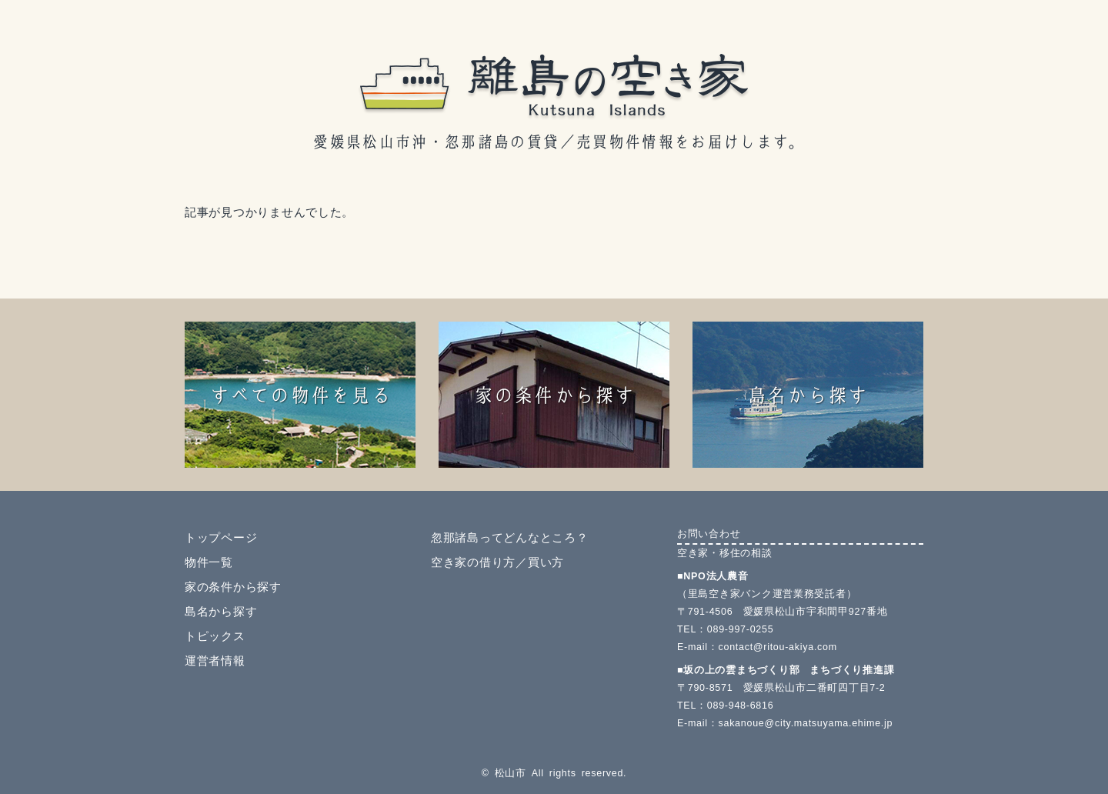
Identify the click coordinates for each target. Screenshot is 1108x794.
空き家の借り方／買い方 (497, 562)
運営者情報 (215, 661)
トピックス (215, 636)
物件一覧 (209, 562)
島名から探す (221, 612)
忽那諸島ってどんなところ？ (509, 538)
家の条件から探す (233, 587)
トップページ (221, 538)
